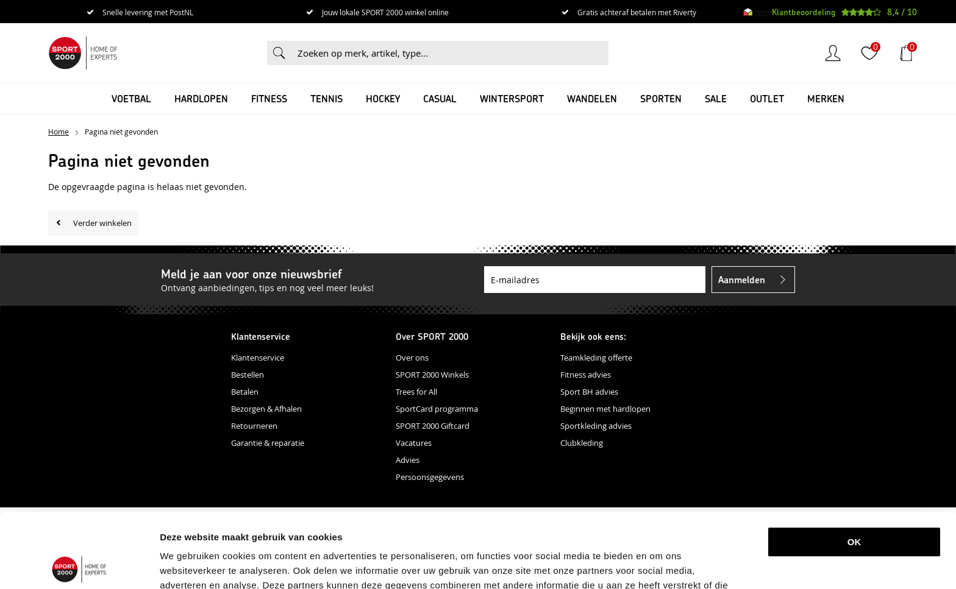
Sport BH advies (589, 391)
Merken (825, 98)
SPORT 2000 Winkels (432, 374)
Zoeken (279, 53)
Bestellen (247, 374)
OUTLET (767, 98)
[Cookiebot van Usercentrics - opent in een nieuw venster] (79, 565)
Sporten (661, 98)
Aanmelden (741, 279)
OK (854, 467)
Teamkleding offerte (596, 357)
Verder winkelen (102, 222)
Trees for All (416, 391)
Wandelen (592, 98)
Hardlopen (201, 98)
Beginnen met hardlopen (605, 408)
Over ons (412, 357)
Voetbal (131, 98)
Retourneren (254, 425)
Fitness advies (585, 374)
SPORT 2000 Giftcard (432, 425)
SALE (716, 98)
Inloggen (833, 53)
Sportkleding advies (596, 425)
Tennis (326, 98)
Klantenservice (257, 357)
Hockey (383, 98)
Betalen (245, 391)
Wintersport (512, 98)
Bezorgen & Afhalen (266, 408)
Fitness (269, 98)
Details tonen (642, 565)
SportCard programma (437, 408)
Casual (440, 98)
